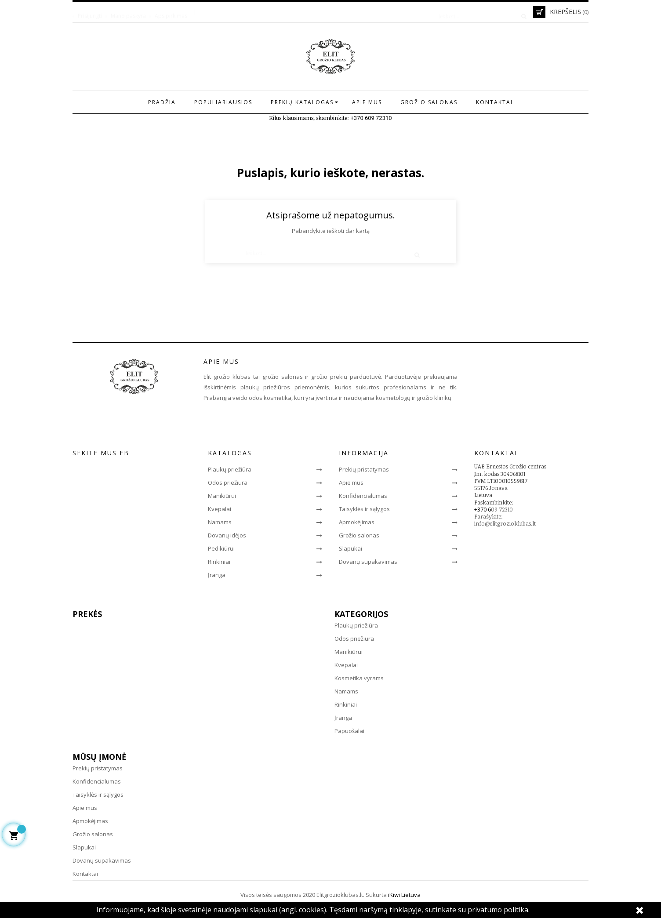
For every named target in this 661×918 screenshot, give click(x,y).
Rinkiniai (219, 562)
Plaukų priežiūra (229, 469)
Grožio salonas (359, 535)
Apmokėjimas (356, 522)
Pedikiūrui (221, 548)
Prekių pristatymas (364, 469)
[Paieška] (479, 12)
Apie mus (351, 482)
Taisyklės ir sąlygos (364, 509)
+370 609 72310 (371, 118)
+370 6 (482, 509)
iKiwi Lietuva (404, 895)
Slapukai (350, 548)
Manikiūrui (222, 496)
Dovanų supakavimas (368, 562)
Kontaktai (85, 874)
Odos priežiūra (227, 482)
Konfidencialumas (363, 496)
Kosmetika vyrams (359, 678)
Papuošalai (349, 731)
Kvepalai (219, 509)
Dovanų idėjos (227, 535)
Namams (220, 522)
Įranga (216, 575)
